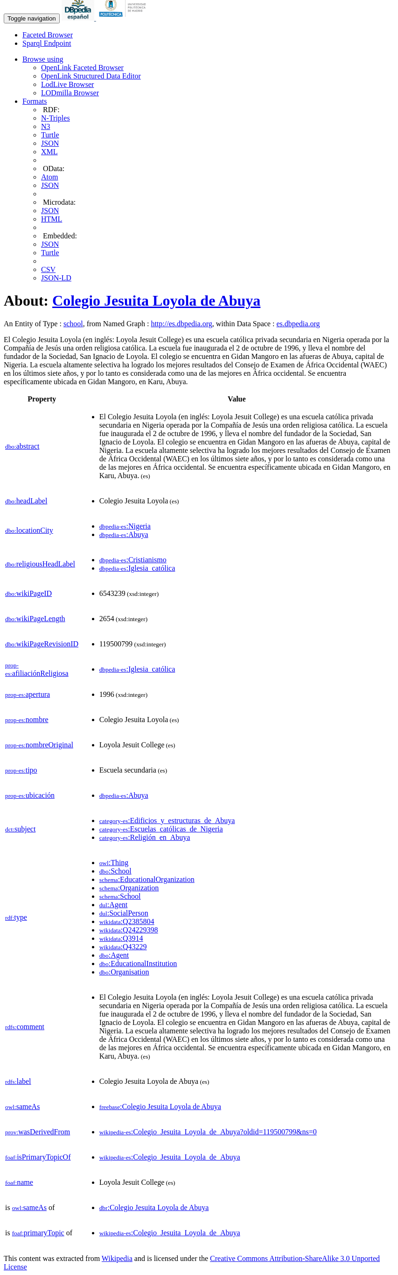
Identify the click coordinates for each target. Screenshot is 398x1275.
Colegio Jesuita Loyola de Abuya (156, 300)
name (19, 1182)
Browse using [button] (42, 59)
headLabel (26, 501)
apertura (27, 694)
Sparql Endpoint (46, 43)
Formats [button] (34, 101)
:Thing (114, 863)
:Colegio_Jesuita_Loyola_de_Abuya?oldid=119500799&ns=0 (208, 1132)
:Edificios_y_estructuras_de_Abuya (167, 820)
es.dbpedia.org (298, 324)
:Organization (129, 888)
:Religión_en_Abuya (144, 837)
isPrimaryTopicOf (37, 1157)
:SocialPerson (123, 913)
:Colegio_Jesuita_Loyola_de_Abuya (169, 1157)
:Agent (113, 905)
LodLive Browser (67, 84)
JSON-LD (56, 278)
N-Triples (55, 118)
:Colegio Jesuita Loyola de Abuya (160, 1106)
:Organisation (124, 972)
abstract (22, 446)
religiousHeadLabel (40, 564)
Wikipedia (117, 1258)
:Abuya (123, 534)
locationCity (29, 530)
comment (24, 1027)
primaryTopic (38, 1233)
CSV (48, 269)
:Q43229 (123, 947)
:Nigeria (125, 526)
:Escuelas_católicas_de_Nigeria (161, 829)
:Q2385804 (126, 921)
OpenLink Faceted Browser (82, 68)
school (73, 324)
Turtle (50, 135)
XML (49, 152)
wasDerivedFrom (37, 1132)
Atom (49, 177)
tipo (21, 770)
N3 (45, 126)
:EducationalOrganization (147, 879)
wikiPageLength (35, 619)
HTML (51, 219)
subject (20, 829)
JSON (50, 143)
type (16, 917)
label (18, 1081)
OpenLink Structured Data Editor (91, 76)
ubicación (30, 795)
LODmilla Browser (70, 93)
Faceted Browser (47, 35)
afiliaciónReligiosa (37, 669)
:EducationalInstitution (138, 963)
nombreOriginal (39, 745)
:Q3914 (121, 938)
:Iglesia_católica (137, 568)
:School (115, 871)
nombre (27, 719)
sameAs (22, 1106)
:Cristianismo (133, 560)
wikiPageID (28, 593)
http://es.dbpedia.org (181, 324)
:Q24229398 (128, 930)
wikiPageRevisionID (41, 644)
